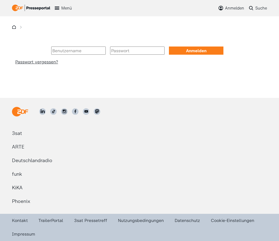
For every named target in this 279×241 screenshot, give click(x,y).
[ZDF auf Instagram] (64, 111)
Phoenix (21, 201)
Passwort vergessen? (36, 61)
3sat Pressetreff (90, 220)
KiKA (17, 188)
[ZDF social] (97, 111)
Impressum (23, 234)
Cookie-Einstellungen (232, 220)
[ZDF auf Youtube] (86, 111)
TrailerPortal (50, 220)
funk (17, 174)
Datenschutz (187, 220)
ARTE (18, 147)
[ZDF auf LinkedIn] (42, 111)
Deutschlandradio (32, 160)
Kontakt (20, 220)
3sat (17, 133)
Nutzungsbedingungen (141, 220)
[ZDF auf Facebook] (75, 111)
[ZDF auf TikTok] (53, 111)
